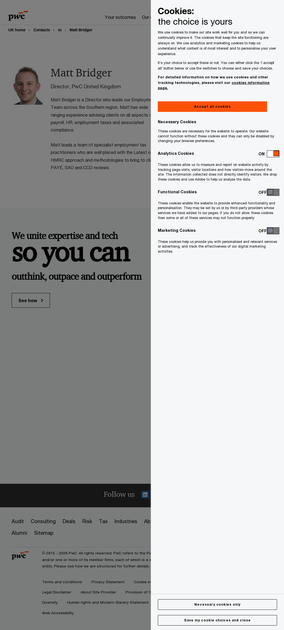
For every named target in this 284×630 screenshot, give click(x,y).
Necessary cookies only (217, 604)
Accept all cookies (212, 106)
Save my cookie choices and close (217, 620)
